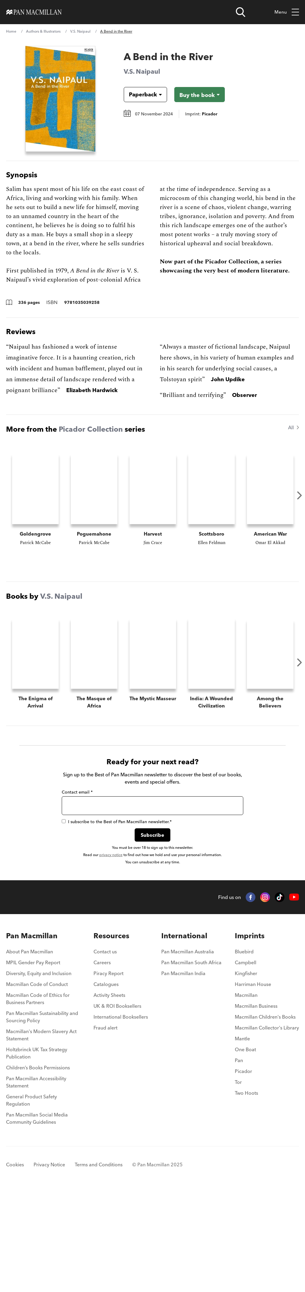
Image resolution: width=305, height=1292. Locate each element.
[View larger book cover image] (60, 99)
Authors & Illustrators (43, 31)
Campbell (245, 1063)
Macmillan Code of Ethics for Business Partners (38, 1099)
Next (299, 495)
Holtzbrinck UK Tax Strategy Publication (36, 1154)
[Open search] (240, 12)
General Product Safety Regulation (31, 1201)
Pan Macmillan (31, 1036)
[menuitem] (43, 1054)
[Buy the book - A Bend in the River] (200, 94)
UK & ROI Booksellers (117, 1107)
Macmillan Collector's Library (267, 1129)
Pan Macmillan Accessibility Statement (36, 1183)
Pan (239, 1161)
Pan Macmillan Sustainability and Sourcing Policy (42, 1117)
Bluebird (244, 1052)
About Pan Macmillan (29, 1052)
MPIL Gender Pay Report (33, 1063)
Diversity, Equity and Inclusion (38, 1074)
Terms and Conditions (99, 1265)
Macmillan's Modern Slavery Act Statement (41, 1135)
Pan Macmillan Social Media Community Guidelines (37, 1219)
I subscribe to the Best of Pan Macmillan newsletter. (117, 922)
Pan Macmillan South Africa (191, 1063)
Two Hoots (246, 1194)
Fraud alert (105, 1129)
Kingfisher (246, 1074)
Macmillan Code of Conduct (37, 1085)
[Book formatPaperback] (140, 94)
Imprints (249, 1036)
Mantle (242, 1139)
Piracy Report (108, 1074)
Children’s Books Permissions (38, 1168)
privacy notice (111, 955)
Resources (111, 1036)
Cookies (15, 1265)
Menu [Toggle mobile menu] (286, 12)
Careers (102, 1063)
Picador (243, 1172)
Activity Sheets (109, 1096)
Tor (238, 1183)
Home (11, 31)
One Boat (245, 1150)
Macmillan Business (256, 1107)
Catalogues (106, 1085)
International (184, 1036)
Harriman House (253, 1085)
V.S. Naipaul (80, 31)
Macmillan (246, 1096)
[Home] (34, 12)
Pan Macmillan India (183, 1074)
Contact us (105, 1052)
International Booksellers (120, 1118)
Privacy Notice (49, 1265)
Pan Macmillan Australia (187, 1052)
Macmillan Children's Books (265, 1118)
